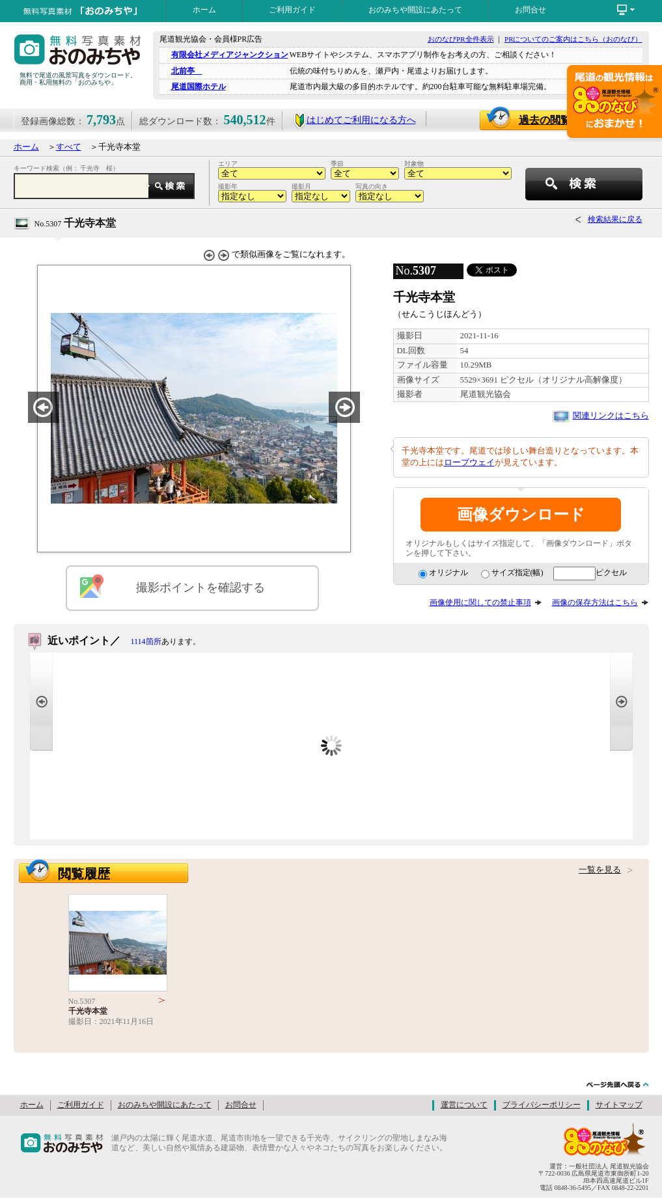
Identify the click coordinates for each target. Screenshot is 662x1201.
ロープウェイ (469, 462)
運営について (464, 1104)
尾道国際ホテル (198, 86)
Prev (41, 702)
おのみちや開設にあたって (415, 9)
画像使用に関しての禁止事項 (480, 602)
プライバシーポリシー (542, 1104)
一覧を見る (600, 869)
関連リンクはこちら (611, 415)
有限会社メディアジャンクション (229, 54)
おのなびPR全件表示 (460, 39)
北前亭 (186, 70)
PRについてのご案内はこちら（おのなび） (573, 39)
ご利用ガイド (292, 9)
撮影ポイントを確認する (200, 587)
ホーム (204, 9)
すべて (68, 147)
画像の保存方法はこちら (595, 602)
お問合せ (530, 9)
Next (621, 702)
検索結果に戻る (615, 219)
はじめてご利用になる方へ (354, 120)
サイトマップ (619, 1104)
